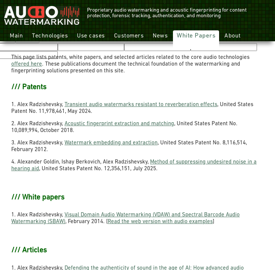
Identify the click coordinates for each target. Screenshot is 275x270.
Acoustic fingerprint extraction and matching (119, 124)
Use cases (91, 36)
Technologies (50, 36)
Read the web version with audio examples (160, 222)
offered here (26, 64)
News (160, 36)
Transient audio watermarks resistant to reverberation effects (141, 105)
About (232, 36)
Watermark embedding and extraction (111, 143)
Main (16, 36)
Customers (129, 36)
